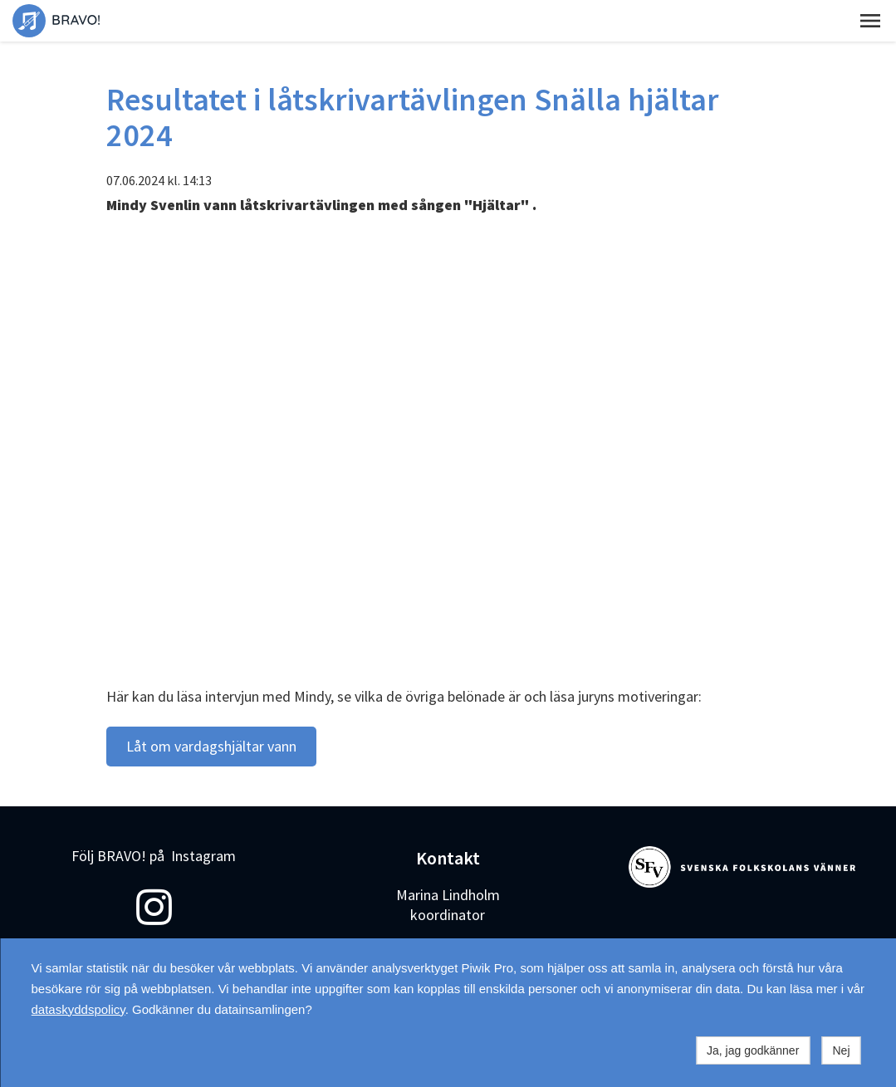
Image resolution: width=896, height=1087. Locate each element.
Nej (840, 1050)
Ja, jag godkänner (753, 1050)
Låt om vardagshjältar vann (211, 746)
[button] (870, 20)
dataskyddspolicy (78, 1009)
